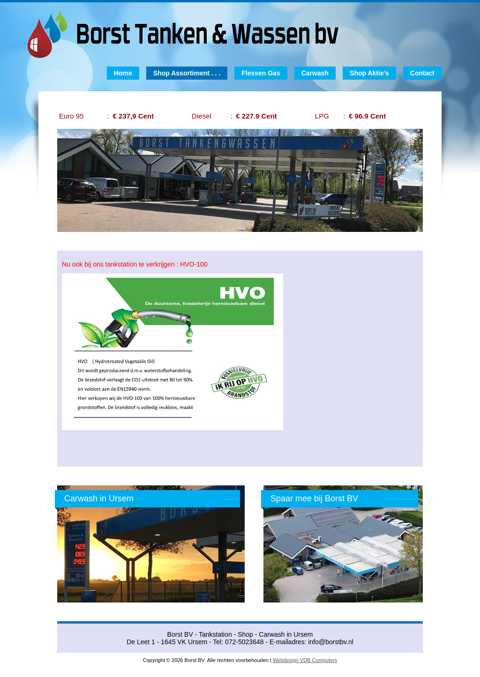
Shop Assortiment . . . (186, 73)
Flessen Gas (260, 73)
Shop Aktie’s (369, 73)
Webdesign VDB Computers (305, 660)
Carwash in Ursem (99, 498)
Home (123, 73)
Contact (422, 73)
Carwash (315, 73)
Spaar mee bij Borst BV (314, 498)
